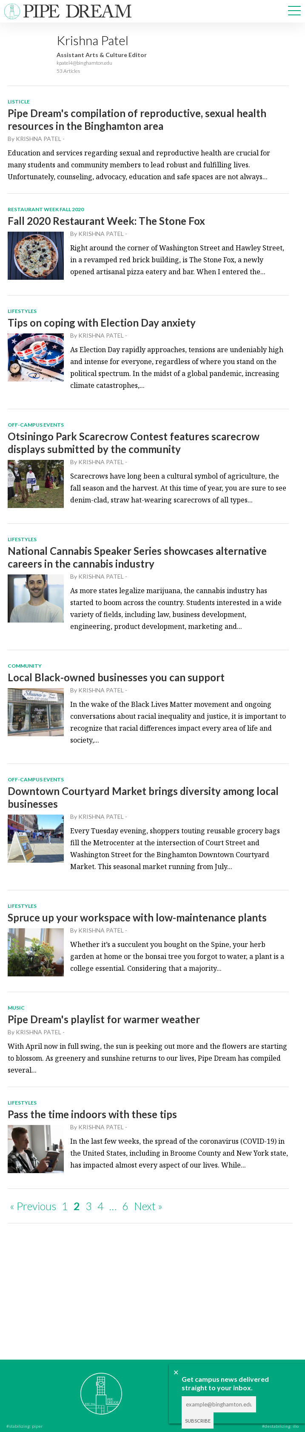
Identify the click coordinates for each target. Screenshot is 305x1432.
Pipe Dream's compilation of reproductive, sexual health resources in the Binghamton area (137, 119)
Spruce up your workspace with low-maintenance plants (137, 917)
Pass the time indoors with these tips (92, 1114)
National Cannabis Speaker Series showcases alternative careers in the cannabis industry (137, 557)
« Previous (33, 1206)
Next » (148, 1206)
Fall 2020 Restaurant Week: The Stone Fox (106, 221)
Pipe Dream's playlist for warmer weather (104, 1019)
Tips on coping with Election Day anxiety (102, 322)
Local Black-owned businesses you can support (116, 677)
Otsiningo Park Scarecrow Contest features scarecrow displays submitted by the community (133, 442)
